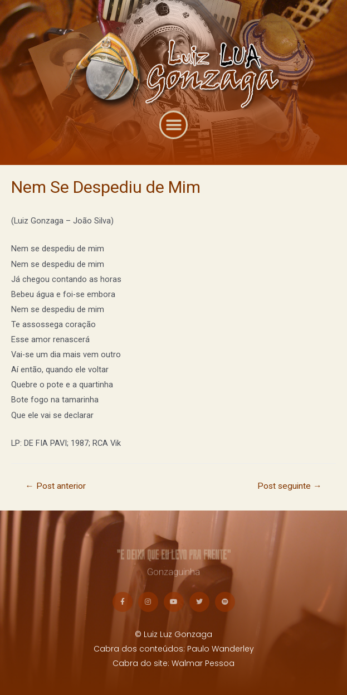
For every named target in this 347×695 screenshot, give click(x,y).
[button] (173, 132)
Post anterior (55, 486)
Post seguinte (289, 486)
